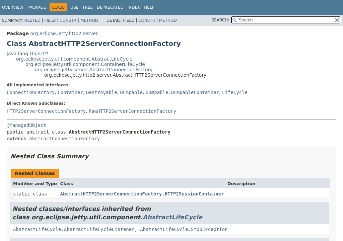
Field (50, 20)
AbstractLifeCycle (172, 217)
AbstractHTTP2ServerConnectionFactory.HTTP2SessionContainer (142, 193)
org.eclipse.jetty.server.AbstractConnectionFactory (94, 69)
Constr (68, 20)
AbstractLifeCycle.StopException (183, 229)
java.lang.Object (26, 53)
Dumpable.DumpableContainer (182, 92)
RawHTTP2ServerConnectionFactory (132, 111)
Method (89, 20)
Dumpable (131, 92)
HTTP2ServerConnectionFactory (46, 111)
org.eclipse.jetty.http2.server (63, 33)
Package (36, 7)
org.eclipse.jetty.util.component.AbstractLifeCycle (74, 59)
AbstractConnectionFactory (64, 138)
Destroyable (101, 92)
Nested (32, 20)
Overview (12, 7)
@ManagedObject (26, 125)
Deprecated (110, 7)
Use (74, 7)
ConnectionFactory (31, 92)
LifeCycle (235, 92)
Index (134, 7)
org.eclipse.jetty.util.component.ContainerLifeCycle (85, 64)
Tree (87, 7)
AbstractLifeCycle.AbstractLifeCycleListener (73, 229)
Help (149, 7)
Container (70, 92)
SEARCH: (220, 20)
